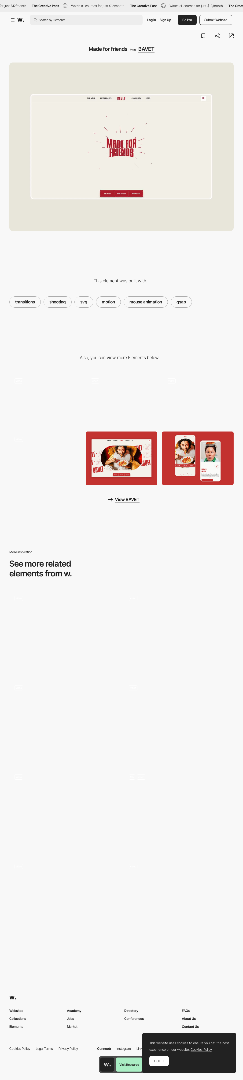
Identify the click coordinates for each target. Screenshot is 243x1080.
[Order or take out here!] (198, 400)
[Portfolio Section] (64, 810)
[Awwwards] (20, 20)
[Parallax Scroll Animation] (179, 900)
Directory (131, 1011)
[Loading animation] (45, 400)
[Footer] (64, 721)
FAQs (186, 1011)
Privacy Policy (68, 1049)
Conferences (134, 1019)
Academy (74, 1011)
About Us (189, 1019)
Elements (16, 1026)
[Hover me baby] (121, 400)
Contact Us (190, 1026)
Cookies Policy (19, 1049)
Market (72, 1026)
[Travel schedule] (64, 631)
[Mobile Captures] (198, 458)
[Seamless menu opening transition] (179, 721)
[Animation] (179, 810)
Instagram (124, 1049)
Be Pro (187, 20)
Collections (17, 1019)
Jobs (70, 1019)
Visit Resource (129, 1064)
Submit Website (215, 20)
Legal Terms (44, 1049)
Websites (16, 1011)
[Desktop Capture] (121, 458)
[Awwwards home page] (107, 1065)
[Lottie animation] (179, 631)
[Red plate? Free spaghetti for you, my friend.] (45, 458)
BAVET (146, 49)
